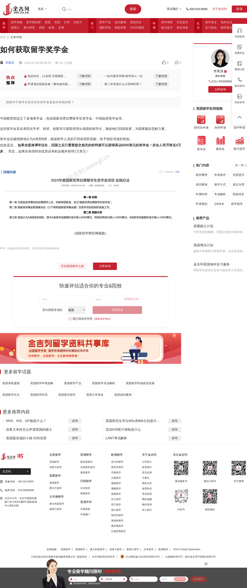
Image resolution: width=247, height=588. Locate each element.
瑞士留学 (116, 509)
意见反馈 (147, 472)
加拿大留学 (55, 467)
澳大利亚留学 (56, 503)
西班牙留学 (117, 467)
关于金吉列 (219, 8)
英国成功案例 (123, 394)
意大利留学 (117, 461)
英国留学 (54, 482)
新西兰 (15, 27)
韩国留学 (85, 493)
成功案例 (120, 22)
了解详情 (84, 76)
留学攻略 (16, 22)
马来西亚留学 (87, 467)
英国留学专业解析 (103, 383)
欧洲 (51, 27)
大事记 (145, 477)
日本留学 (85, 488)
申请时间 (201, 194)
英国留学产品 (72, 383)
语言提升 (182, 22)
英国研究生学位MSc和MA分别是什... (132, 421)
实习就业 (211, 27)
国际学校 (105, 27)
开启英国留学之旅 (72, 266)
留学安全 (211, 22)
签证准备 (182, 27)
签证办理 (238, 184)
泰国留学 (85, 472)
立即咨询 (105, 266)
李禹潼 (7, 62)
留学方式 (220, 184)
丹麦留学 (116, 472)
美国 (57, 22)
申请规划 (201, 203)
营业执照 (147, 493)
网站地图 (147, 499)
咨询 (75, 420)
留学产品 (105, 22)
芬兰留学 (116, 499)
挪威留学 (116, 488)
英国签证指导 (67, 394)
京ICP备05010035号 (103, 556)
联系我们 (147, 467)
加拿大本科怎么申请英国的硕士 (29, 429)
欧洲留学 (163, 549)
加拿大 (77, 22)
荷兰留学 (116, 504)
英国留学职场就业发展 (140, 383)
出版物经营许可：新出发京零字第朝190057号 (190, 556)
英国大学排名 (95, 394)
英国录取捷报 (11, 383)
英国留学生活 (11, 394)
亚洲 (61, 27)
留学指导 (237, 203)
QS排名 (219, 203)
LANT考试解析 (116, 438)
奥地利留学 (117, 520)
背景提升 (238, 174)
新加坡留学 (86, 461)
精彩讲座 (120, 27)
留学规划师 (33, 22)
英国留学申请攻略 (41, 383)
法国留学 (116, 477)
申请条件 (220, 174)
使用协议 (147, 488)
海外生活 (226, 22)
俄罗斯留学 (117, 526)
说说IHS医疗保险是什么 (123, 429)
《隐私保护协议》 (102, 318)
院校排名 (136, 22)
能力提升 (167, 27)
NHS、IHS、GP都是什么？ (26, 421)
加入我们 (147, 509)
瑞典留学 (116, 493)
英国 (47, 22)
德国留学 (116, 483)
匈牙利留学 (117, 515)
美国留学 (54, 461)
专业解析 (220, 194)
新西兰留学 (55, 509)
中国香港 (85, 509)
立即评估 (117, 309)
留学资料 (167, 22)
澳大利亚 (29, 27)
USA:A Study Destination (186, 549)
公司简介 (147, 461)
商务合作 (147, 483)
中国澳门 (85, 514)
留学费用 (201, 174)
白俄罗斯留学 (118, 531)
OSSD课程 (137, 27)
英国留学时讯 (39, 394)
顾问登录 (147, 504)
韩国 (42, 27)
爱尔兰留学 (55, 488)
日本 (67, 22)
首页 (3, 37)
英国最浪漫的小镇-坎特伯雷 (26, 438)
